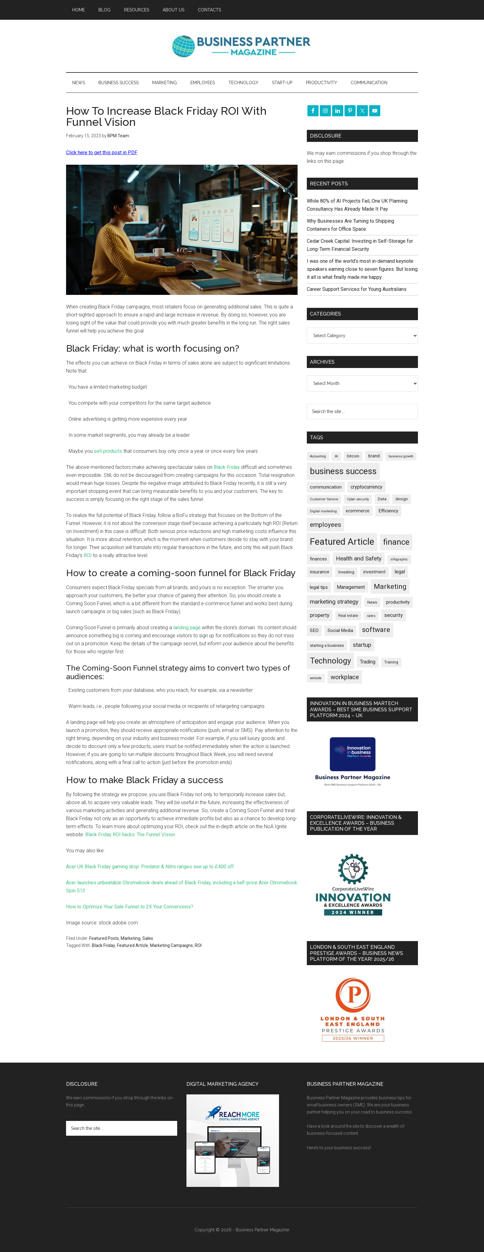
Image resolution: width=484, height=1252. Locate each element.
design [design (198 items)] (401, 499)
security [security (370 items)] (393, 615)
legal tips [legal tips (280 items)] (319, 587)
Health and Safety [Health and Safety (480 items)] (359, 558)
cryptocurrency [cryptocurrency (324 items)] (366, 487)
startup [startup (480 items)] (362, 644)
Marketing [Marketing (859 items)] (390, 586)
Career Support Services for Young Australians (357, 289)
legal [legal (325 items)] (399, 572)
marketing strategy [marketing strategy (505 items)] (334, 601)
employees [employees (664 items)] (325, 524)
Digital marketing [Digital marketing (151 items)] (323, 511)
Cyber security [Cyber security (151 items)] (358, 499)
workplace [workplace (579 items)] (345, 677)
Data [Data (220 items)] (382, 499)
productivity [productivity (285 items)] (398, 602)
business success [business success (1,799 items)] (343, 471)
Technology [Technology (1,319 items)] (330, 660)
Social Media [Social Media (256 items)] (340, 630)
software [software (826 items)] (376, 630)
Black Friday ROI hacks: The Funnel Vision (130, 834)
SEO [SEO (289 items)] (314, 630)
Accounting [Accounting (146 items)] (318, 456)
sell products (108, 451)
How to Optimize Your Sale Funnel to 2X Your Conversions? (129, 907)
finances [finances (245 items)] (318, 558)
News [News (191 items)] (372, 602)
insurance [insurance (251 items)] (319, 572)
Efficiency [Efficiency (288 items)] (388, 511)
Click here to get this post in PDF (101, 152)
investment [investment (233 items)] (374, 571)
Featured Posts (104, 938)
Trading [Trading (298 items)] (367, 662)
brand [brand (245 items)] (374, 455)
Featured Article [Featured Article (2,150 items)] (342, 541)
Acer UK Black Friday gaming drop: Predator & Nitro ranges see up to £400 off (150, 867)
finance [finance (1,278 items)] (396, 542)
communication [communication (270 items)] (326, 487)
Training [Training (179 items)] (391, 662)
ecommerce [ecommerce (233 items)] (357, 510)
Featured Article (132, 945)
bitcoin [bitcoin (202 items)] (353, 456)
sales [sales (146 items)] (371, 616)
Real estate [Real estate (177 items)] (348, 616)
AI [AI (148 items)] (336, 456)
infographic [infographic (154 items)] (399, 559)
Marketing (130, 938)
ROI (88, 555)
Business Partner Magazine (242, 46)
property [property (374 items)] (319, 615)
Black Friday (227, 467)
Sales (147, 938)
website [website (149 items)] (316, 678)
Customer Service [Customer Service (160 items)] (324, 499)
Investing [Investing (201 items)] (346, 572)
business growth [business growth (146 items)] (401, 456)
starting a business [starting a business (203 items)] (327, 645)
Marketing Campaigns (171, 945)
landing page (187, 627)
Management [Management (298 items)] (351, 587)
